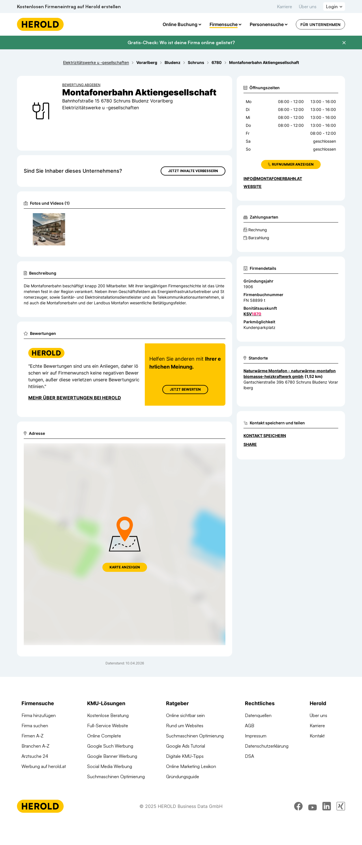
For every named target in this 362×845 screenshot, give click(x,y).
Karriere (284, 6)
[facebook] (298, 819)
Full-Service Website (107, 725)
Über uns (307, 6)
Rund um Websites (184, 725)
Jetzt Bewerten (185, 389)
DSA (249, 756)
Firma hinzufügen (38, 715)
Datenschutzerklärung (266, 746)
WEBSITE (253, 186)
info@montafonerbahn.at (273, 178)
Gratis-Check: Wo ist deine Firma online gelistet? (181, 42)
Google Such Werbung (110, 746)
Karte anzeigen (124, 567)
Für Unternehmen (320, 24)
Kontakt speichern (265, 435)
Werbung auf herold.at (43, 766)
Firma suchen (34, 725)
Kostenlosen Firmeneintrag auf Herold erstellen (69, 6)
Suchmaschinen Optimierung (116, 776)
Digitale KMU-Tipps (185, 756)
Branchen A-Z (35, 746)
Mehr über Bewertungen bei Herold (74, 398)
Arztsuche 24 (34, 756)
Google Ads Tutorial (185, 746)
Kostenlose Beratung (108, 715)
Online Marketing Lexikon (191, 766)
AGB (249, 725)
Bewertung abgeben (81, 85)
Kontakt (317, 736)
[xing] (341, 819)
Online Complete (104, 736)
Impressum (255, 736)
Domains (96, 787)
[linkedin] (326, 819)
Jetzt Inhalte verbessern (193, 171)
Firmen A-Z (32, 736)
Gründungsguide (182, 776)
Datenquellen (258, 715)
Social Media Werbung (109, 766)
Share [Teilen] (250, 444)
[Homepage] (40, 24)
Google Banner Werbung (112, 756)
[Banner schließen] (344, 42)
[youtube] (312, 819)
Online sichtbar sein (185, 715)
